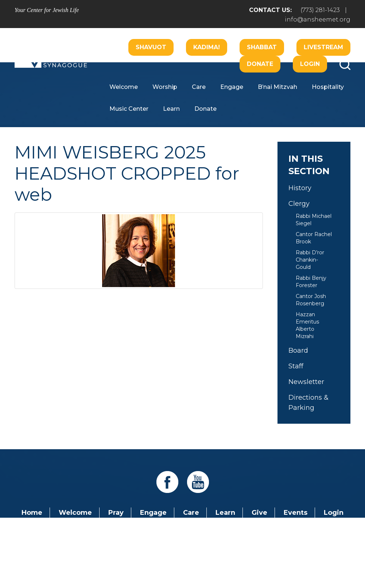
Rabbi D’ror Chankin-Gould (310, 259)
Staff (295, 366)
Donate (260, 63)
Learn (171, 108)
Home (32, 513)
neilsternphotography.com (277, 553)
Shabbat (262, 47)
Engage (231, 86)
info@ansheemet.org (317, 19)
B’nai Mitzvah (277, 86)
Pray (116, 513)
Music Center (128, 108)
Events (295, 513)
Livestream (323, 47)
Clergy (299, 204)
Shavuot (151, 47)
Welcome (123, 86)
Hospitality (328, 86)
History (299, 188)
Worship (164, 86)
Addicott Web (126, 553)
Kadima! (206, 47)
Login (310, 63)
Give (259, 513)
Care (199, 86)
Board (298, 350)
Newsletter (306, 382)
